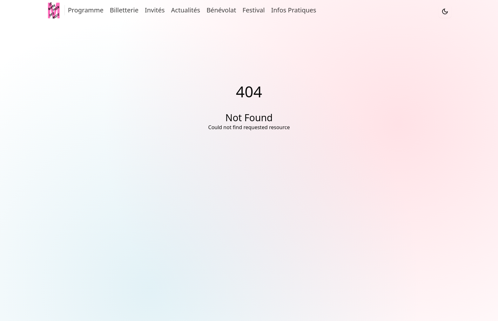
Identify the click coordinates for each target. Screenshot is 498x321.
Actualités (185, 10)
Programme (86, 10)
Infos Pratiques (293, 10)
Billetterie (124, 10)
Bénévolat (221, 10)
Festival (254, 10)
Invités (155, 10)
